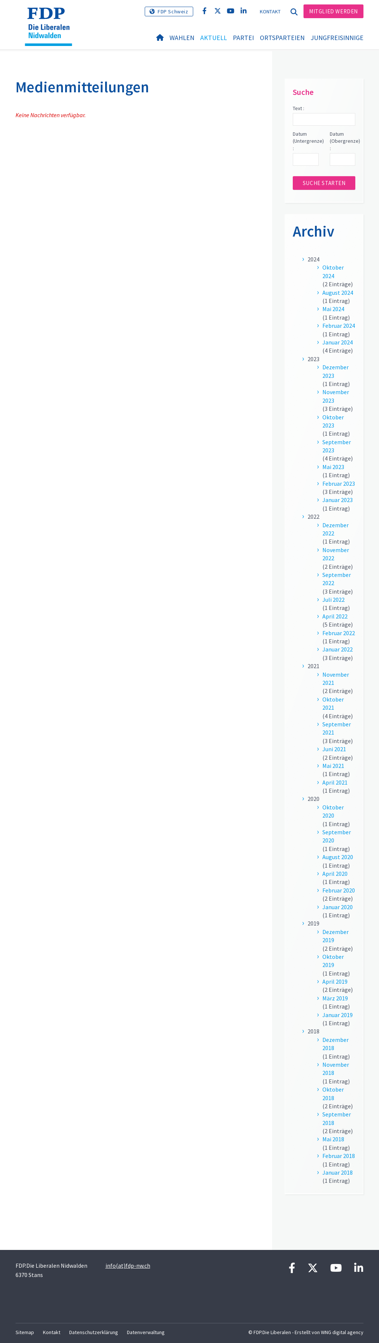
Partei (243, 37)
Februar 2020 (338, 890)
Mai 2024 (333, 309)
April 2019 (335, 981)
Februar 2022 (338, 633)
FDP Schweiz (173, 11)
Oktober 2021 (333, 703)
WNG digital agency (342, 1332)
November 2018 (335, 1068)
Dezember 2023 (335, 371)
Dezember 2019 (335, 936)
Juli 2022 (333, 599)
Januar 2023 (337, 500)
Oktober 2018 (333, 1093)
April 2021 (335, 782)
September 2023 (336, 446)
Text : (298, 108)
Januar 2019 (337, 1015)
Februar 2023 (338, 483)
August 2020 (337, 857)
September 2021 (336, 728)
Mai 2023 (333, 467)
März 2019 (335, 998)
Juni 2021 (334, 749)
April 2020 (335, 873)
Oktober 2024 (333, 271)
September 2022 (336, 579)
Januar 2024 (337, 342)
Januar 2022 (337, 649)
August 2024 (337, 292)
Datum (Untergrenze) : (305, 141)
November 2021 (335, 678)
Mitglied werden (333, 11)
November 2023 (335, 396)
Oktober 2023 (333, 421)
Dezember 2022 (335, 529)
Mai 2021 (333, 765)
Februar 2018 (338, 1155)
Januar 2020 (337, 907)
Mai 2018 (333, 1139)
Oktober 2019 (333, 961)
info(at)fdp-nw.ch (127, 1265)
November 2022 (335, 554)
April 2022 (335, 616)
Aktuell (213, 37)
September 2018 (336, 1118)
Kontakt (270, 11)
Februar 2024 (338, 325)
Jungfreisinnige (337, 37)
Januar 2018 (337, 1172)
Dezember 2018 (335, 1044)
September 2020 (336, 836)
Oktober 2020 (333, 811)
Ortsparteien (282, 37)
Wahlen (182, 37)
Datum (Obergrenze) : (342, 141)
